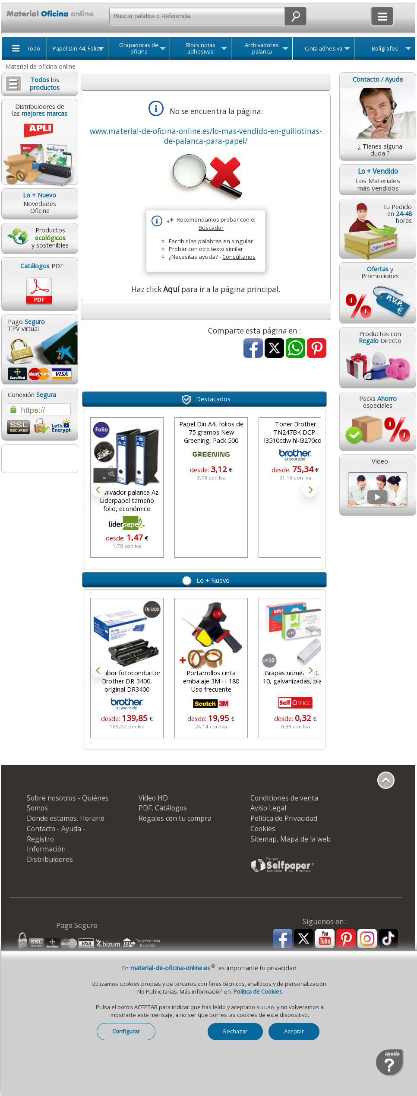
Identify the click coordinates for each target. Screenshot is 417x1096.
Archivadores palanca (262, 48)
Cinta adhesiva (323, 48)
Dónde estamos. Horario (65, 818)
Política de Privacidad (283, 818)
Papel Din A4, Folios (78, 48)
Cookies (262, 828)
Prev (99, 490)
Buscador (211, 228)
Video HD (153, 798)
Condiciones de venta (284, 798)
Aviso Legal (268, 808)
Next (309, 490)
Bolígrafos (385, 48)
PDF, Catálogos (163, 808)
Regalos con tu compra (175, 818)
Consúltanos (239, 256)
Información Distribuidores (50, 854)
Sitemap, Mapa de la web (290, 839)
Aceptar (294, 1031)
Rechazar (235, 1031)
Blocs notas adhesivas (200, 48)
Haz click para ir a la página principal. (205, 289)
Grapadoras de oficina (138, 48)
